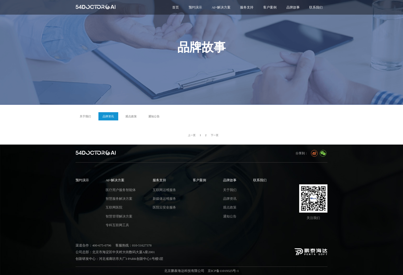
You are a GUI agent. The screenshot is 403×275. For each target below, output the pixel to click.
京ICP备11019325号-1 (223, 271)
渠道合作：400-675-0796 (93, 245)
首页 (175, 7)
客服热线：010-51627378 (133, 245)
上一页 (192, 135)
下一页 (214, 135)
